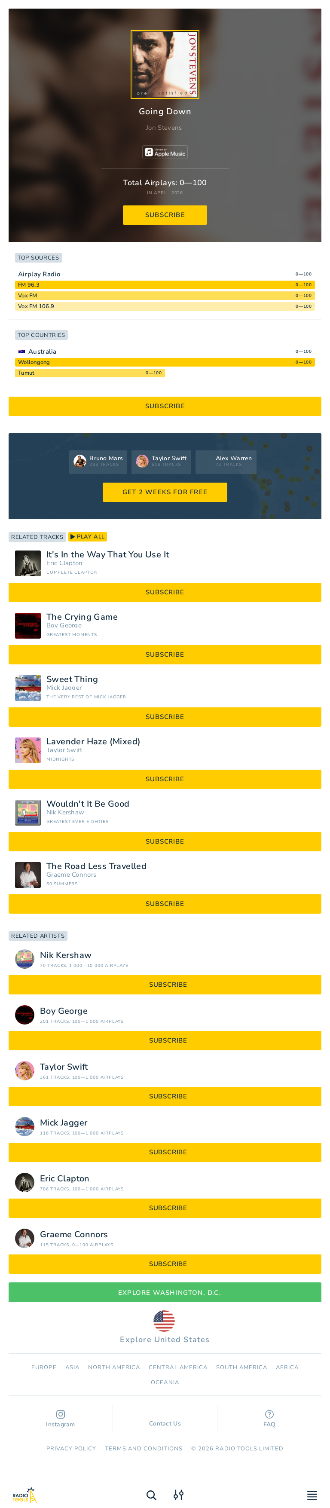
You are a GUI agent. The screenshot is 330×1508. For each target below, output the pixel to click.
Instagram (60, 1419)
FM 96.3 (29, 285)
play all (87, 537)
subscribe (165, 215)
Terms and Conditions (144, 1449)
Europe (43, 1367)
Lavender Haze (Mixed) (93, 741)
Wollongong (34, 362)
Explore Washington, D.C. (165, 1292)
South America (242, 1367)
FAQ (269, 1419)
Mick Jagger (64, 687)
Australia (42, 351)
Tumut (26, 373)
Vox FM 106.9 (36, 306)
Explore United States (165, 1327)
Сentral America (178, 1367)
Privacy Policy (71, 1449)
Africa (287, 1367)
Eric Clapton (64, 563)
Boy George (64, 625)
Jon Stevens (164, 127)
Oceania (165, 1382)
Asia (72, 1367)
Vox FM (27, 296)
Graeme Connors (71, 874)
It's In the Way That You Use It (107, 555)
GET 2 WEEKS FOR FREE (165, 492)
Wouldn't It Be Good (88, 804)
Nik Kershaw (65, 812)
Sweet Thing (72, 679)
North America (114, 1367)
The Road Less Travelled (96, 866)
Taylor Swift (64, 750)
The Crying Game (82, 617)
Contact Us (165, 1419)
